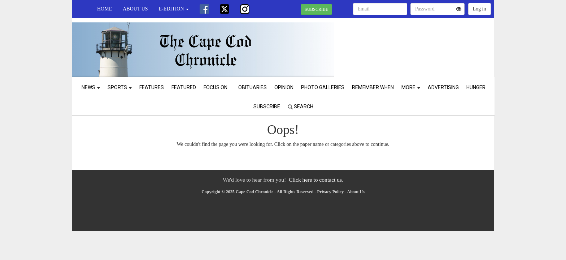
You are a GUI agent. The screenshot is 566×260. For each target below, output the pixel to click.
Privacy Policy (330, 191)
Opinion (283, 87)
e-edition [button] (174, 9)
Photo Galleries (322, 87)
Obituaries (252, 87)
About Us (135, 9)
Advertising (443, 87)
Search (300, 106)
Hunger (476, 87)
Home (104, 9)
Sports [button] (120, 87)
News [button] (91, 87)
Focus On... (217, 87)
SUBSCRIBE (316, 9)
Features (151, 87)
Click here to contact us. (316, 180)
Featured (183, 87)
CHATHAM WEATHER (428, 43)
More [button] (410, 87)
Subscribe (266, 106)
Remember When (373, 87)
